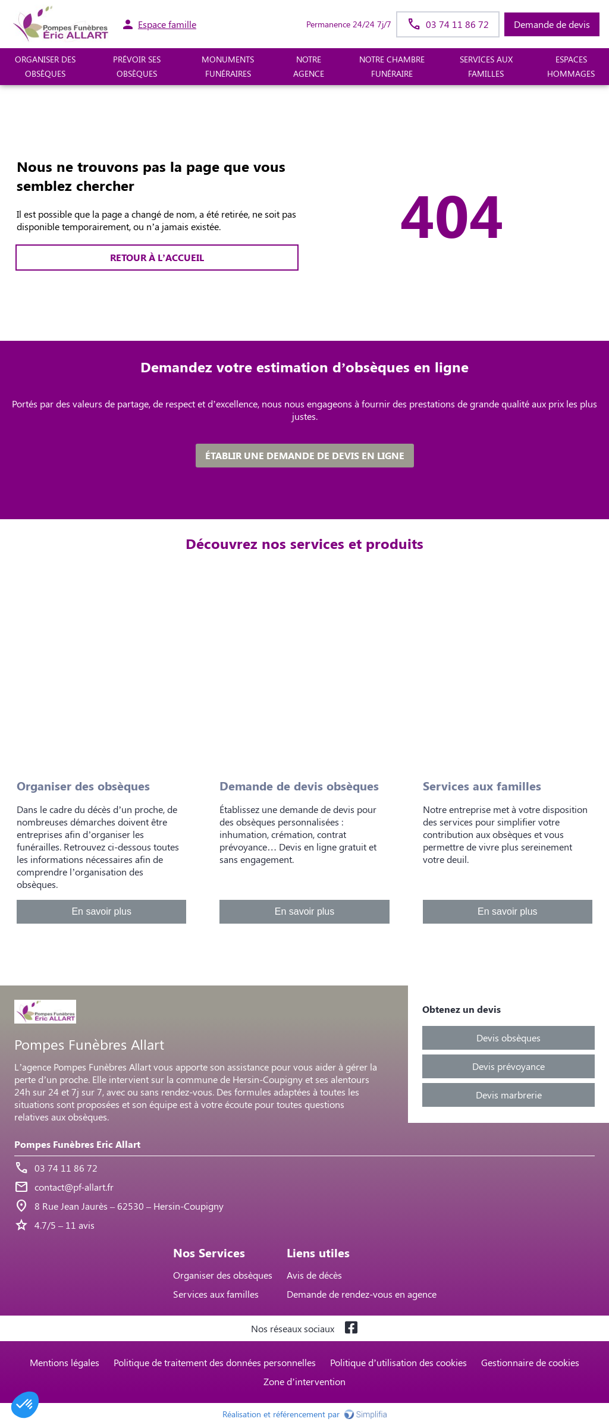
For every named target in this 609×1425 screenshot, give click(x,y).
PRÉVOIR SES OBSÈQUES (137, 66)
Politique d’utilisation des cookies (398, 1362)
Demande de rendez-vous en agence (362, 1294)
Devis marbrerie (509, 1094)
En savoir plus (101, 911)
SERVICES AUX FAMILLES (486, 66)
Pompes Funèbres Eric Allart (77, 1144)
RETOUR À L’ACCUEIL (157, 257)
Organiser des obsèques (222, 1275)
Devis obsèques (508, 1037)
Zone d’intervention (304, 1381)
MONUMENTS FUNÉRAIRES (228, 66)
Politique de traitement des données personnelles (215, 1362)
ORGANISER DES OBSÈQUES (45, 66)
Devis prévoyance (508, 1066)
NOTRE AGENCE (308, 66)
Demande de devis (552, 24)
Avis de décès (314, 1275)
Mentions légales (64, 1362)
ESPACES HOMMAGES (571, 66)
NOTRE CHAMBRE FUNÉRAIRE (392, 66)
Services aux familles (216, 1294)
